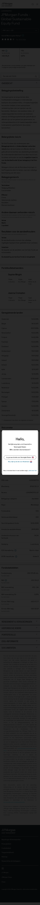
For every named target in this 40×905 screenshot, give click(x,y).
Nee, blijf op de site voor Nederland (20, 462)
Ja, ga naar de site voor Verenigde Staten (20, 457)
